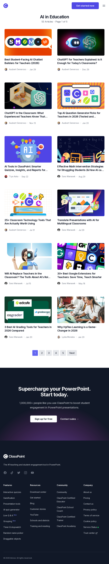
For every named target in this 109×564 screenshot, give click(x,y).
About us (87, 492)
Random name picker (13, 533)
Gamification (9, 498)
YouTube (34, 515)
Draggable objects (12, 539)
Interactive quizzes (12, 492)
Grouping (9, 521)
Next (72, 353)
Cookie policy (90, 521)
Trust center (90, 533)
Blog (32, 503)
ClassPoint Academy (66, 526)
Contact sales (69, 419)
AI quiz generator (11, 509)
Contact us (88, 504)
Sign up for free (43, 419)
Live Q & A (10, 515)
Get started (35, 497)
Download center (38, 492)
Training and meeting (40, 526)
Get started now (85, 5)
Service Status (91, 527)
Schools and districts (39, 520)
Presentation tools (11, 504)
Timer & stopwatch (12, 527)
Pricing (86, 498)
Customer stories (38, 509)
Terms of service (91, 515)
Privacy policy (90, 509)
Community (62, 492)
